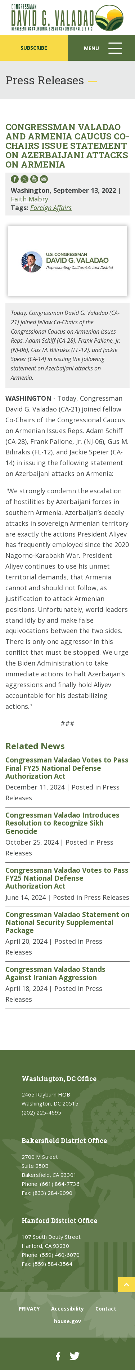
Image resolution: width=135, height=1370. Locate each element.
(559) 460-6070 (60, 1254)
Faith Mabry (29, 199)
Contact (105, 1308)
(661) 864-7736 (60, 1183)
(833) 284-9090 (52, 1192)
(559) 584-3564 (52, 1263)
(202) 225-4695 (41, 1112)
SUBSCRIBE (34, 47)
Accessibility (67, 1308)
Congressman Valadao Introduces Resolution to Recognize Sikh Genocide (62, 823)
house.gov (67, 1321)
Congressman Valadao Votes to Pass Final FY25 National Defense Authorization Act (67, 768)
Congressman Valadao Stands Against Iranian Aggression (55, 973)
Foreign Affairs (51, 207)
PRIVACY (29, 1308)
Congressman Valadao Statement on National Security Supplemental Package (67, 923)
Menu (103, 52)
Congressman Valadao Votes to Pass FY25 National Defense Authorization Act (67, 878)
